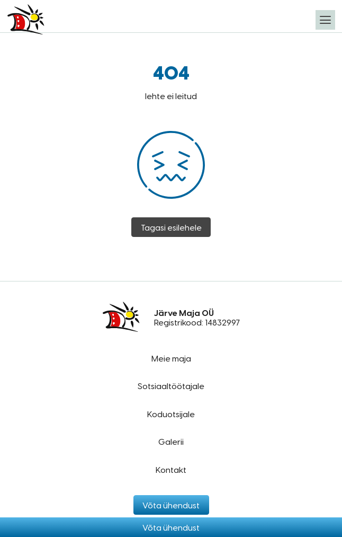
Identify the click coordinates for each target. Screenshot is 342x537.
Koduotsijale (171, 413)
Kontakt (171, 469)
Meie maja (171, 358)
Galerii (171, 441)
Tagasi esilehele (171, 227)
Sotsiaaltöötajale (171, 385)
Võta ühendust (171, 527)
